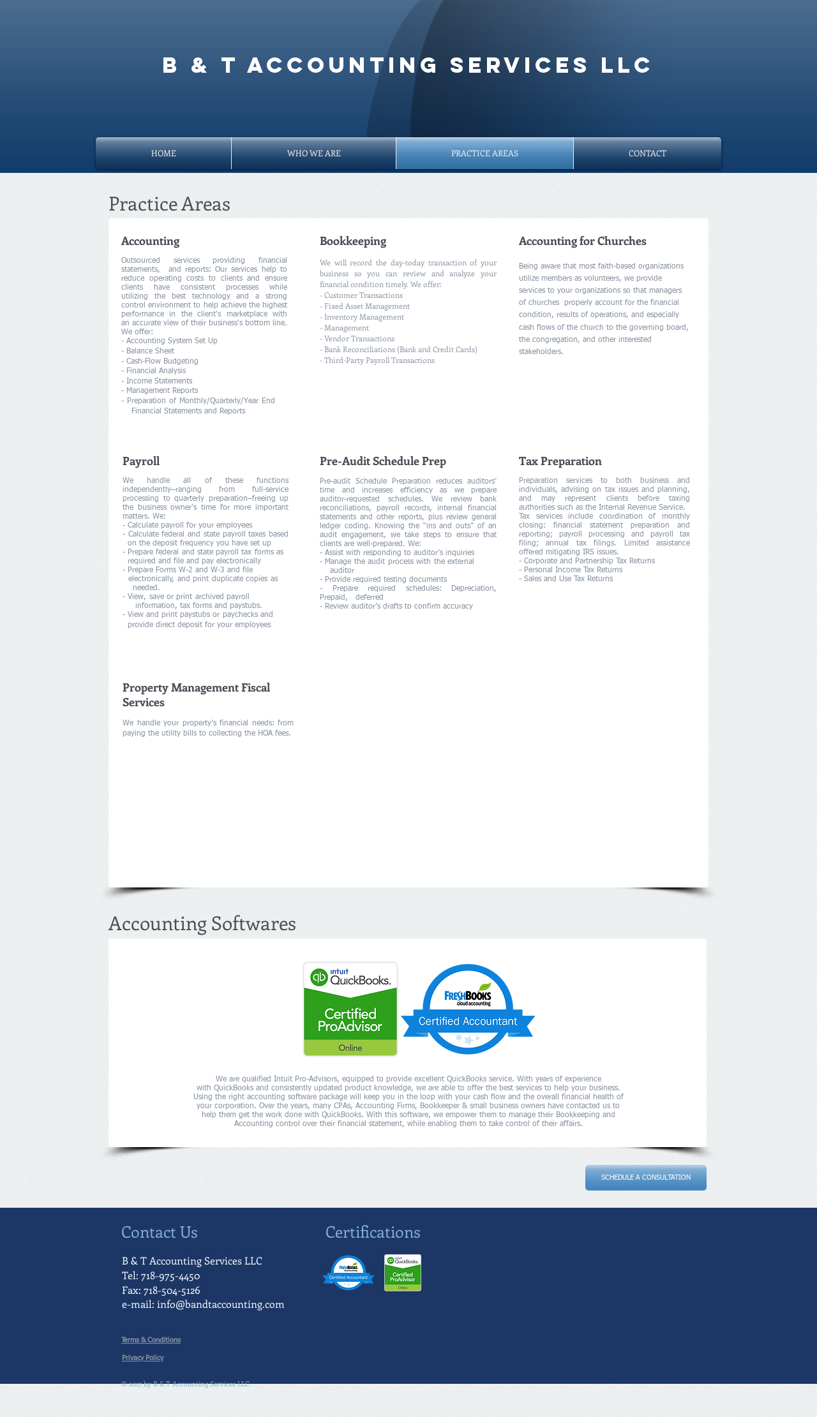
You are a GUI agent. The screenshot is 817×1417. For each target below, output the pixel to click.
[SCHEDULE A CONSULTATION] (646, 1178)
